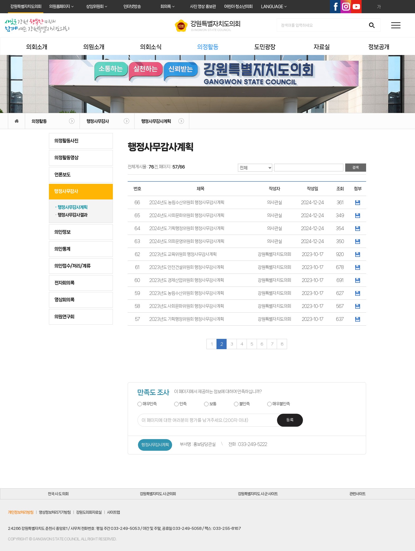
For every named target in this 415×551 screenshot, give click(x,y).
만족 (182, 404)
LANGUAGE (272, 6)
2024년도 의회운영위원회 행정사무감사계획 (186, 241)
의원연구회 (64, 316)
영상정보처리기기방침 (55, 512)
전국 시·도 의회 (58, 494)
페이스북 (335, 6)
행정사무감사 (97, 121)
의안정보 (62, 232)
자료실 (322, 47)
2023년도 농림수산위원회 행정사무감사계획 (186, 293)
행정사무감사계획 (156, 121)
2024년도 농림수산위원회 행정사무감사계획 (186, 202)
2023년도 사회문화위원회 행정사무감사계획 (186, 306)
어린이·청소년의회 (238, 6)
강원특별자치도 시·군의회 (158, 494)
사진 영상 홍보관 (203, 6)
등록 (290, 420)
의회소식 (150, 47)
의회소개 (36, 47)
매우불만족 (281, 404)
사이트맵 (113, 512)
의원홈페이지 (59, 6)
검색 (373, 25)
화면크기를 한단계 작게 (390, 6)
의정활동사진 (66, 140)
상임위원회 (94, 6)
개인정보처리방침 (20, 512)
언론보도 (62, 174)
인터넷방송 (132, 6)
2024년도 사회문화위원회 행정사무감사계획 (186, 215)
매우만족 (149, 404)
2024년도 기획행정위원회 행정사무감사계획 (186, 228)
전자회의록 (64, 282)
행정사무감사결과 (72, 214)
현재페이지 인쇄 (401, 6)
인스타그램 (345, 6)
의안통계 (62, 249)
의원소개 (93, 47)
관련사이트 (357, 494)
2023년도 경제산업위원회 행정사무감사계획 (186, 280)
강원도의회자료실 (89, 512)
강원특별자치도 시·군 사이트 (258, 494)
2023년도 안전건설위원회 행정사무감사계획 (186, 267)
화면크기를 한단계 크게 (367, 6)
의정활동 (207, 47)
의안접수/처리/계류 (72, 265)
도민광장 (264, 47)
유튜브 (356, 6)
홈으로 (16, 121)
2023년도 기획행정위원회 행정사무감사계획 (186, 319)
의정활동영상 (66, 157)
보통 (212, 404)
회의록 (165, 6)
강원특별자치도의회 (25, 6)
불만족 (244, 404)
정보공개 (378, 47)
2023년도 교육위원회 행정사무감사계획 (182, 254)
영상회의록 (64, 299)
